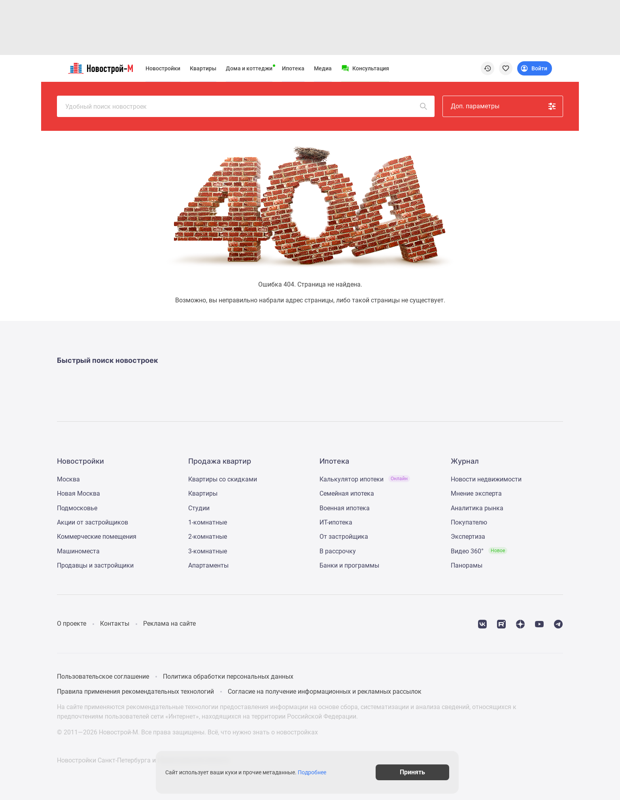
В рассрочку (337, 551)
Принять (416, 772)
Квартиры (203, 68)
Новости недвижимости (486, 479)
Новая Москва (78, 493)
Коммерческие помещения (96, 536)
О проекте (71, 623)
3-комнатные (207, 551)
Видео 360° (479, 551)
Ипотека (293, 68)
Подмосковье (77, 508)
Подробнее (314, 772)
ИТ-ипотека (335, 522)
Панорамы (466, 565)
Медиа (323, 68)
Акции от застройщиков (92, 522)
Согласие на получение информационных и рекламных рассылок (325, 691)
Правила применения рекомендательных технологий (135, 691)
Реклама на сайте (169, 623)
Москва (68, 479)
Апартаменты (208, 565)
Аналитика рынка (477, 508)
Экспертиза (468, 536)
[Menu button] (365, 68)
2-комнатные (207, 536)
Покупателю (469, 522)
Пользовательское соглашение (103, 676)
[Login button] (534, 68)
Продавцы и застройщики (95, 565)
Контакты (114, 623)
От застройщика (343, 536)
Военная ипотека (344, 508)
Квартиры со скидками (222, 479)
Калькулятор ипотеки (364, 479)
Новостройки (163, 68)
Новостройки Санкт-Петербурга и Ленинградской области (143, 760)
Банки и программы (349, 565)
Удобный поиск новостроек (246, 106)
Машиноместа (78, 551)
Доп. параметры (504, 106)
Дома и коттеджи (249, 68)
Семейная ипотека (346, 493)
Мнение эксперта (476, 493)
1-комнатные (207, 522)
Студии (199, 508)
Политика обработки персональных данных (228, 676)
